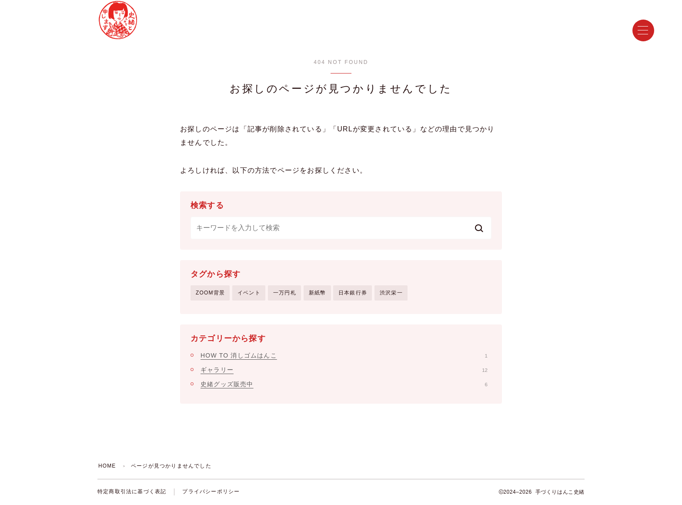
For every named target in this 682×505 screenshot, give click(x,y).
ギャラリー (344, 369)
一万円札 (284, 293)
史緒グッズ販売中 (344, 384)
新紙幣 (317, 293)
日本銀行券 (352, 293)
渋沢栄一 (391, 293)
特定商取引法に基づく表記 (131, 492)
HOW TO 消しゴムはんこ (344, 355)
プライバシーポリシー (211, 492)
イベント (249, 293)
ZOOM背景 (210, 293)
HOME (107, 466)
